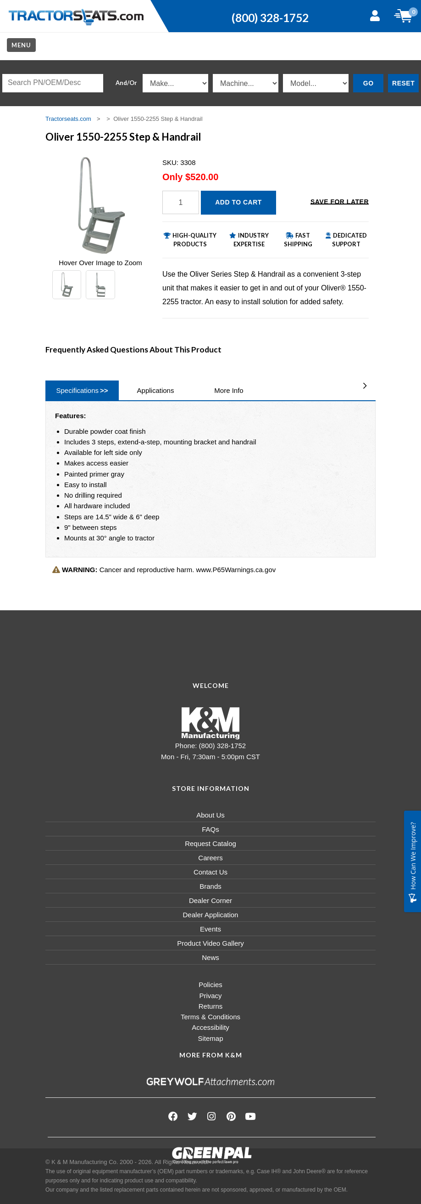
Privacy (210, 996)
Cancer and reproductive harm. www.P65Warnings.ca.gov (164, 570)
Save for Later (339, 201)
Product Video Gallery (210, 943)
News (210, 957)
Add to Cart (238, 202)
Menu (21, 45)
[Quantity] (180, 202)
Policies (210, 984)
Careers (210, 858)
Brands (210, 886)
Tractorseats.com (68, 118)
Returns (211, 1006)
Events (210, 929)
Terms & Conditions (210, 1017)
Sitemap (210, 1038)
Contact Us (210, 872)
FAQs (210, 829)
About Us (210, 815)
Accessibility (210, 1027)
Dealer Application (210, 915)
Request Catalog (210, 843)
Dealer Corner (210, 900)
